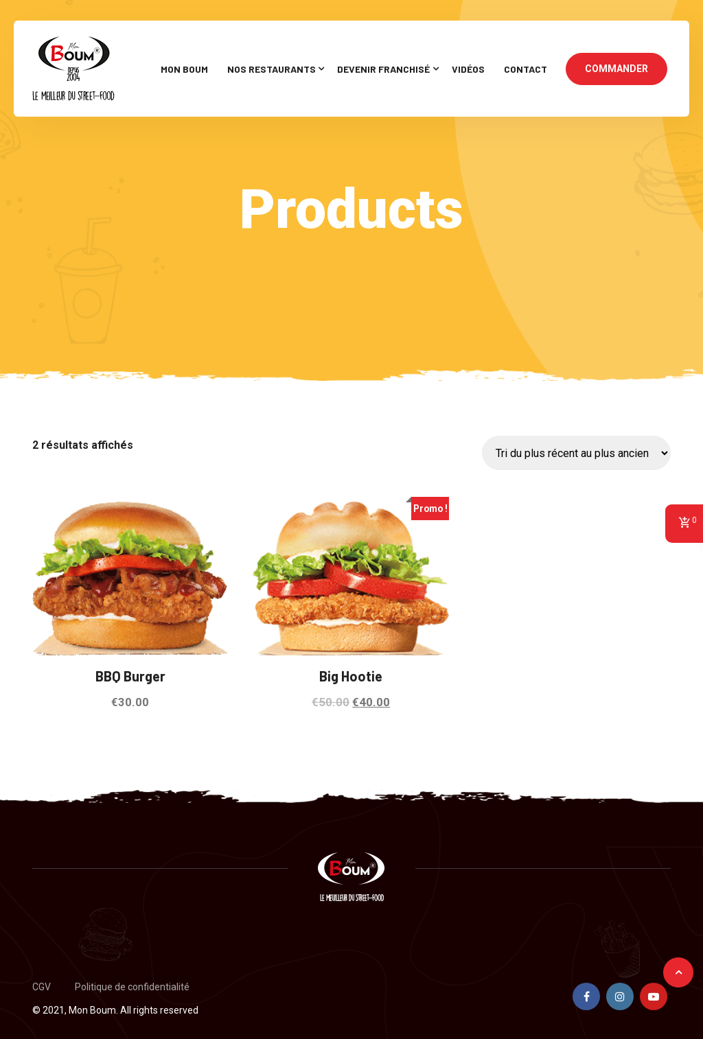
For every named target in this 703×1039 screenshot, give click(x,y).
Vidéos (468, 69)
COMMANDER (616, 68)
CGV (41, 986)
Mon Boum (184, 69)
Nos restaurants (271, 69)
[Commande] (576, 453)
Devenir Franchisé (383, 69)
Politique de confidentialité (132, 986)
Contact (525, 69)
